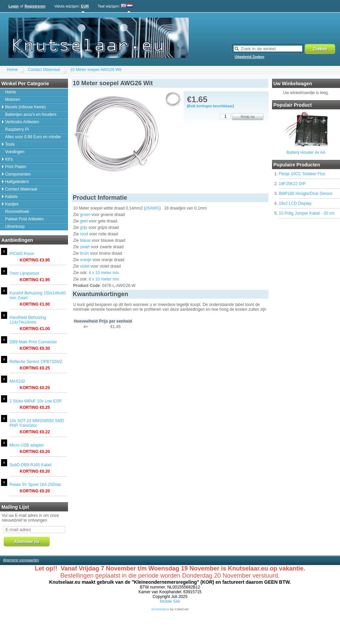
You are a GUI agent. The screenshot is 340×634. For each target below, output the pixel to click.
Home (12, 69)
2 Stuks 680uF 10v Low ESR (36, 401)
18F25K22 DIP (292, 183)
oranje (85, 259)
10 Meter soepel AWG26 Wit (95, 69)
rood (84, 234)
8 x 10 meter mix (104, 279)
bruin (84, 253)
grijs (83, 227)
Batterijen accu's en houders (30, 114)
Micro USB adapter (27, 445)
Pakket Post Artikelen (24, 219)
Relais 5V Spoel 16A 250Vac (36, 484)
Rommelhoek (17, 211)
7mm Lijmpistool (24, 273)
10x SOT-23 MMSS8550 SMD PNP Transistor (37, 423)
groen (85, 214)
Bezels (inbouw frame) (25, 107)
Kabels (11, 196)
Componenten (18, 174)
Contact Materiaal (44, 69)
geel (84, 221)
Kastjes (11, 204)
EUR (85, 6)
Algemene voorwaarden (21, 560)
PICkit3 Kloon (22, 253)
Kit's (9, 159)
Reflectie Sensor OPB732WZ (36, 361)
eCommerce (160, 609)
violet (84, 266)
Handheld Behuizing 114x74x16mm (28, 320)
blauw (85, 240)
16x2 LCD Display (295, 203)
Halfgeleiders (17, 181)
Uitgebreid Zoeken (249, 57)
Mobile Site (170, 601)
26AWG (152, 208)
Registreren (34, 6)
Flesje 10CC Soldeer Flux (302, 173)
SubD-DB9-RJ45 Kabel (30, 465)
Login (13, 6)
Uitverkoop (14, 226)
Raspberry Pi (17, 129)
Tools (10, 144)
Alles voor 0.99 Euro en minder (33, 136)
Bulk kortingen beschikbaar (210, 106)
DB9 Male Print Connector (33, 342)
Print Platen (15, 166)
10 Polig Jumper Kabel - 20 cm (307, 213)
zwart (85, 246)
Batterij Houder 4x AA (306, 152)
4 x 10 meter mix (104, 272)
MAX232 (17, 381)
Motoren (12, 99)
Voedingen (14, 151)
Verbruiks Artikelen (22, 122)
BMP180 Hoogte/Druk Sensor (306, 193)
